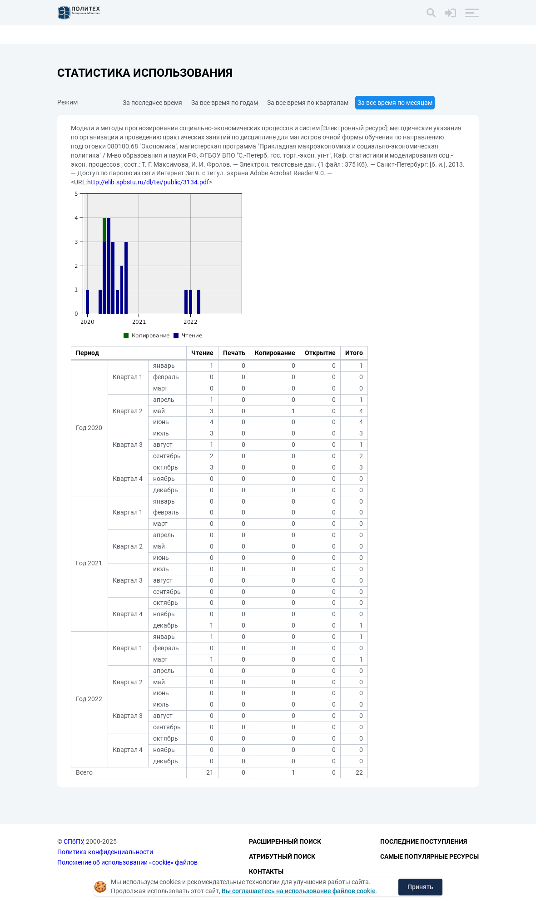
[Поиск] (431, 12)
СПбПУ (73, 842)
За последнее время (152, 102)
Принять (420, 886)
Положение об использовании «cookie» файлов (127, 862)
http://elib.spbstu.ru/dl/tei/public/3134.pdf (148, 182)
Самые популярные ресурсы (429, 856)
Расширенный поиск (285, 842)
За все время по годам (224, 102)
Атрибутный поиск (282, 856)
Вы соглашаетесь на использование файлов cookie (299, 891)
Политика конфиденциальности (105, 852)
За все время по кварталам (307, 102)
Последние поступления (423, 842)
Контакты (266, 871)
